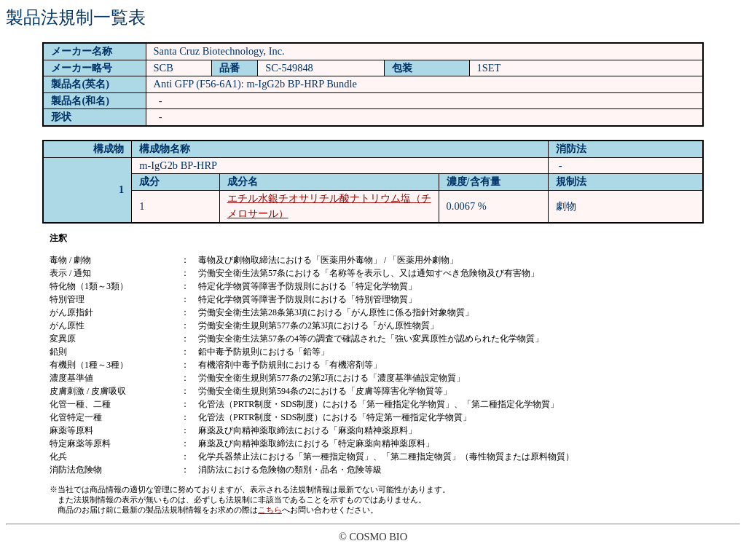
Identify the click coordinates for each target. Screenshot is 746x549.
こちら (270, 509)
